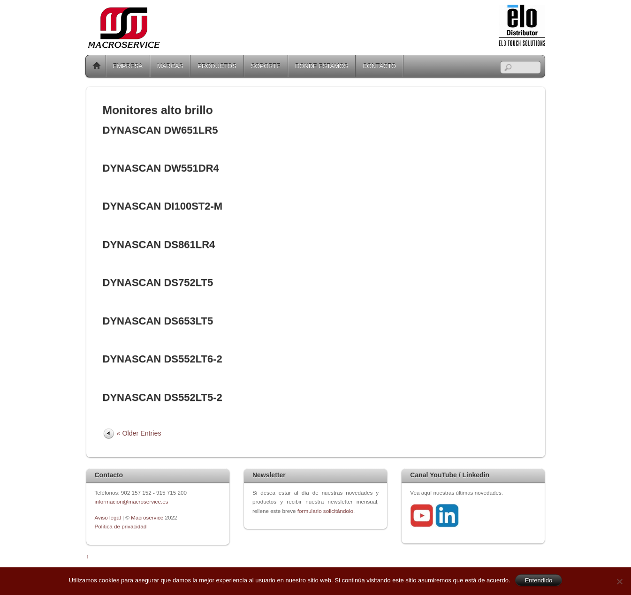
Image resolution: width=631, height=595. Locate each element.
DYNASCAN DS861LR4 (159, 244)
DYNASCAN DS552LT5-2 (162, 397)
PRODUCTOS (217, 65)
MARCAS (170, 65)
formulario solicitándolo (325, 511)
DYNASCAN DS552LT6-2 (162, 359)
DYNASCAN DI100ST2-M (163, 206)
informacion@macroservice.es (131, 501)
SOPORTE (266, 65)
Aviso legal (108, 517)
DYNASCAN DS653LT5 (158, 321)
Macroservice (147, 517)
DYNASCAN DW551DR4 (161, 168)
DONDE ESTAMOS (321, 65)
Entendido (539, 580)
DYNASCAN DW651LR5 (160, 130)
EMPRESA (128, 65)
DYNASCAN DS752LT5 (158, 282)
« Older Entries (139, 433)
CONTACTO (379, 65)
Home (96, 66)
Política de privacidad (121, 526)
